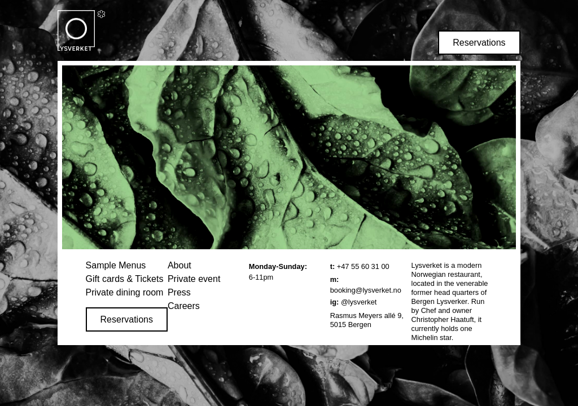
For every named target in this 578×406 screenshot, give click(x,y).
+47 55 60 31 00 (363, 266)
